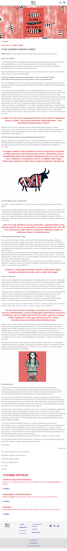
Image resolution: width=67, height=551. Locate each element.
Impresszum (33, 543)
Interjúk (23, 530)
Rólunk (34, 540)
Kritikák (23, 533)
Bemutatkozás (33, 546)
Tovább (7, 489)
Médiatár (23, 527)
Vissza (4, 41)
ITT (45, 99)
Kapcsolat (36, 532)
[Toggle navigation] (64, 3)
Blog (22, 524)
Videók (34, 529)
